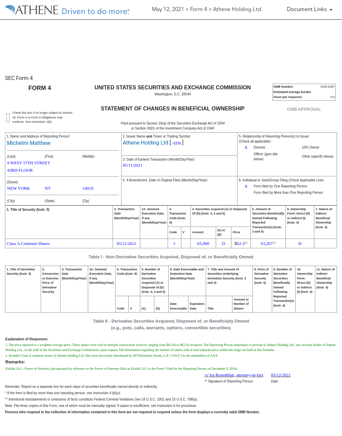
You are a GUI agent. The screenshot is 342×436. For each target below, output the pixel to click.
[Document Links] (311, 9)
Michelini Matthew (28, 143)
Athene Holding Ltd (145, 143)
